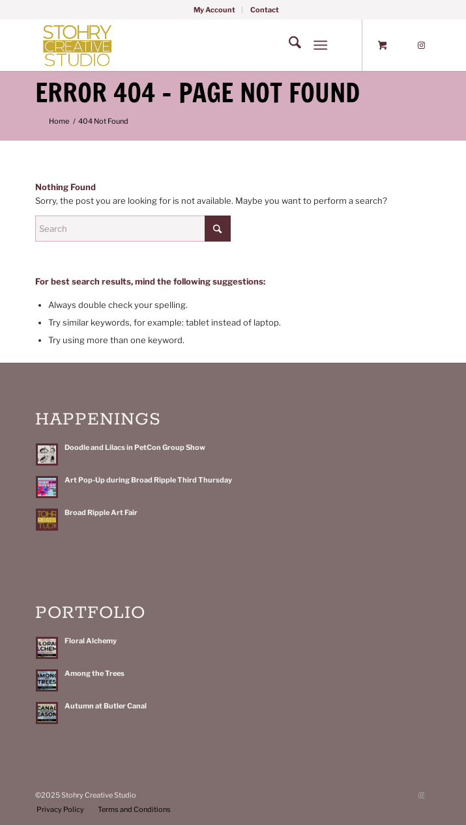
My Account (214, 9)
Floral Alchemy (91, 640)
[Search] (288, 45)
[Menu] (320, 45)
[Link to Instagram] (421, 45)
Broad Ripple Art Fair (101, 512)
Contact (264, 9)
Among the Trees (94, 673)
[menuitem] (214, 10)
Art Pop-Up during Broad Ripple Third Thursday (148, 479)
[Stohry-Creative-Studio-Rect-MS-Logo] (193, 45)
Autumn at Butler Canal (106, 705)
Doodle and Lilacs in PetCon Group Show (135, 447)
